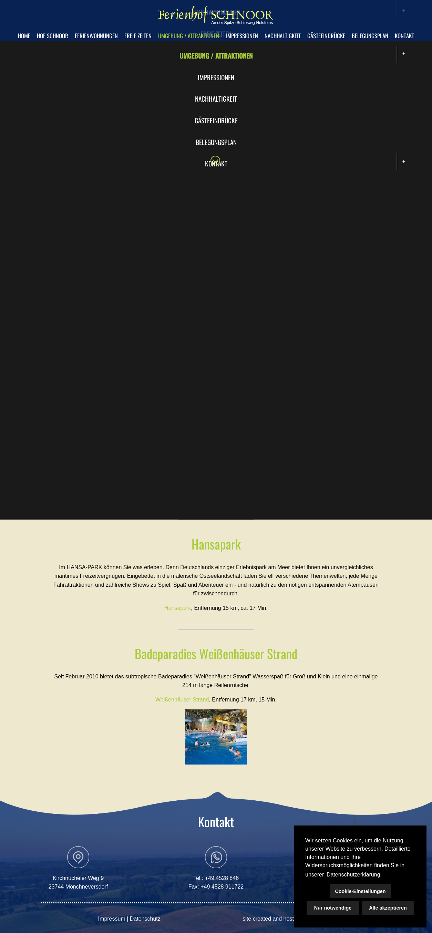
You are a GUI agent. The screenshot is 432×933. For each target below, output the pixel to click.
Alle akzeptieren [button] (388, 908)
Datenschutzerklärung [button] (353, 875)
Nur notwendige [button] (333, 908)
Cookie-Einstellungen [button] (360, 891)
